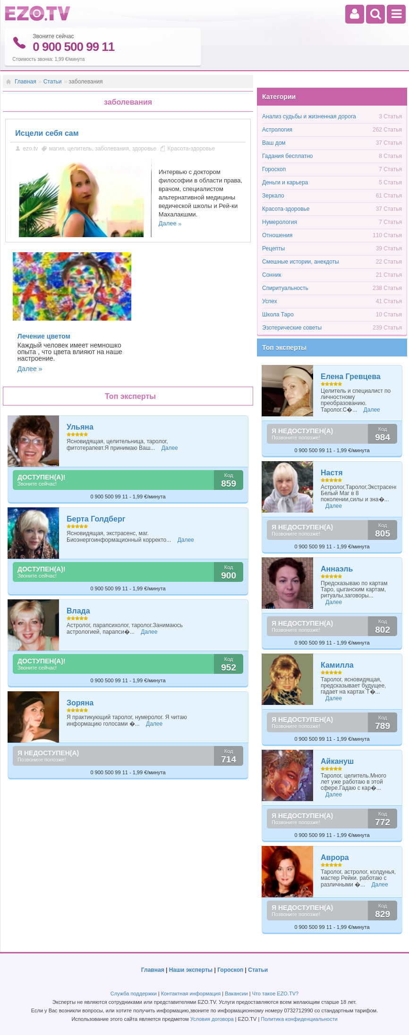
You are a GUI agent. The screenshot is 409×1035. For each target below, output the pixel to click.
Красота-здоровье (191, 148)
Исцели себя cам (46, 133)
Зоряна (80, 703)
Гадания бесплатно (287, 156)
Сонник (271, 275)
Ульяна (80, 427)
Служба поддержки (134, 993)
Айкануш (337, 761)
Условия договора (212, 1019)
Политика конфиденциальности (299, 1019)
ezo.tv (30, 148)
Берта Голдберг (96, 519)
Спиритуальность (285, 288)
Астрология (277, 129)
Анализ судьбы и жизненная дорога (309, 116)
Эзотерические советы (292, 327)
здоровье (144, 148)
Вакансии (236, 993)
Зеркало (273, 195)
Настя (332, 473)
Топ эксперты (284, 347)
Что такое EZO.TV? (275, 993)
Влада (78, 611)
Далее (168, 223)
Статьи (52, 81)
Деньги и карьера (285, 182)
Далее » (30, 369)
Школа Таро (278, 314)
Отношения (277, 235)
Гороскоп (274, 169)
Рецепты (273, 248)
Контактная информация (191, 993)
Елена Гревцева (351, 377)
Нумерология (279, 222)
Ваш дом (274, 143)
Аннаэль (337, 569)
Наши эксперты (191, 970)
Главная (25, 81)
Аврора (335, 857)
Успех (269, 301)
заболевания (112, 148)
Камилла (337, 665)
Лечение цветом (43, 336)
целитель (80, 148)
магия (57, 148)
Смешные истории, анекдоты (300, 261)
